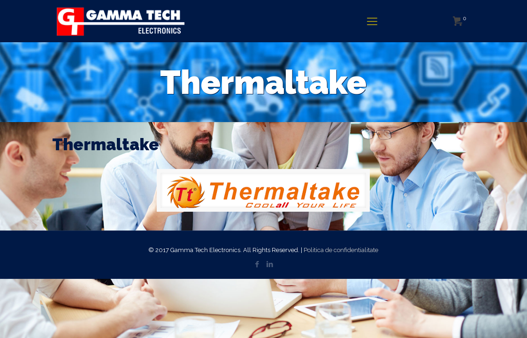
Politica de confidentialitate (341, 250)
